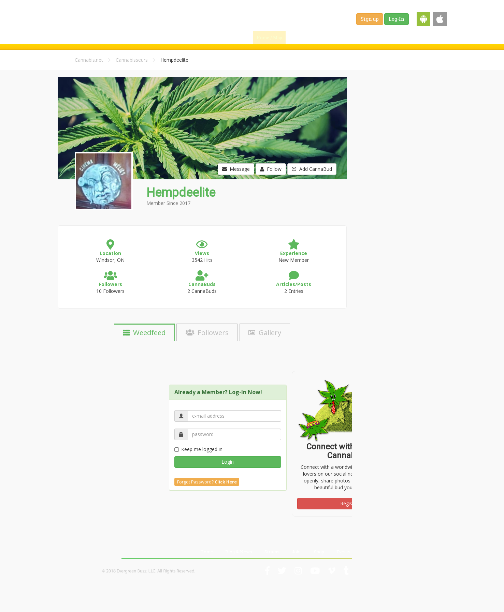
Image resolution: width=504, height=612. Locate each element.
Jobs (389, 37)
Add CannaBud (312, 169)
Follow (271, 169)
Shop (411, 37)
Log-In (396, 19)
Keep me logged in (198, 449)
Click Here (226, 482)
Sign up (370, 19)
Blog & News (332, 37)
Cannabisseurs (132, 60)
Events (435, 37)
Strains (365, 37)
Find (300, 37)
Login (227, 462)
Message (236, 169)
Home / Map (269, 37)
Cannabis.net (89, 60)
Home (206, 551)
